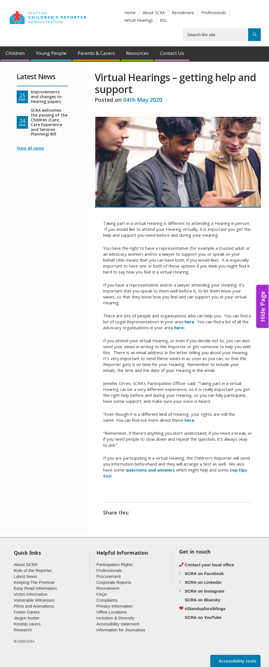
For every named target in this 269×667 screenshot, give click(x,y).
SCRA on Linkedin (203, 582)
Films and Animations (34, 606)
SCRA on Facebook (204, 573)
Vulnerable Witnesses (34, 600)
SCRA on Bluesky (202, 599)
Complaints (107, 600)
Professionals (213, 12)
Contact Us (172, 53)
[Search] (254, 34)
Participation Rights (114, 564)
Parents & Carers (96, 53)
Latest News (25, 576)
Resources (137, 53)
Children (15, 53)
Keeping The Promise (34, 582)
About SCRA (154, 12)
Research (23, 629)
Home (130, 12)
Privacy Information (114, 606)
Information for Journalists (120, 629)
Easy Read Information (35, 588)
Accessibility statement (117, 623)
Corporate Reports (113, 582)
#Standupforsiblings (205, 608)
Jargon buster (27, 618)
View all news (30, 148)
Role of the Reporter (33, 570)
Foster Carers (27, 612)
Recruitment (183, 12)
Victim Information (31, 594)
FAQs (101, 594)
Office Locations (111, 612)
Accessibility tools (237, 661)
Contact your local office (209, 564)
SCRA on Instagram (204, 591)
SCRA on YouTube (203, 617)
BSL (163, 20)
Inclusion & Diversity (115, 618)
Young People (51, 53)
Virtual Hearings (138, 20)
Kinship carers (27, 623)
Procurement (108, 576)
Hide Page (262, 306)
